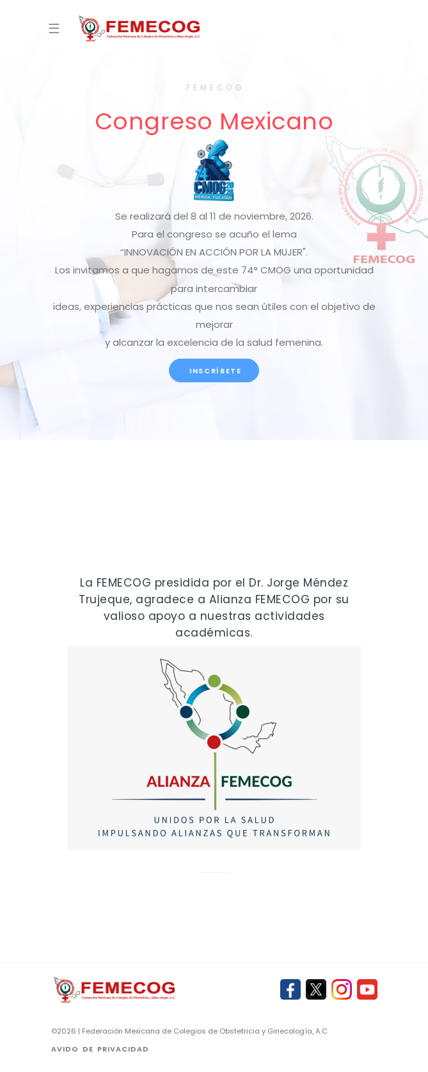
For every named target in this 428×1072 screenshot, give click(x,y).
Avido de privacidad (100, 1049)
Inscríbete (214, 371)
